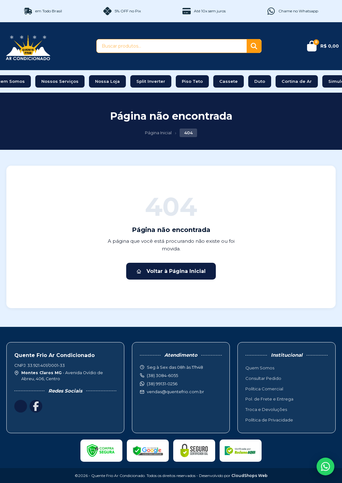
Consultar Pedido (263, 378)
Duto (259, 81)
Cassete (228, 81)
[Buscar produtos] (172, 46)
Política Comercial (264, 388)
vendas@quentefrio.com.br (175, 391)
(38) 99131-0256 (162, 383)
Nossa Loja (107, 81)
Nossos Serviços (60, 81)
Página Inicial (158, 132)
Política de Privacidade (269, 419)
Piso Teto (192, 81)
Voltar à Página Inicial (171, 271)
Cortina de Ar (297, 81)
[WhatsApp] (325, 466)
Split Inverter (150, 81)
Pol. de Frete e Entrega (269, 398)
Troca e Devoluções (266, 409)
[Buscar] (254, 46)
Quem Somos (259, 367)
